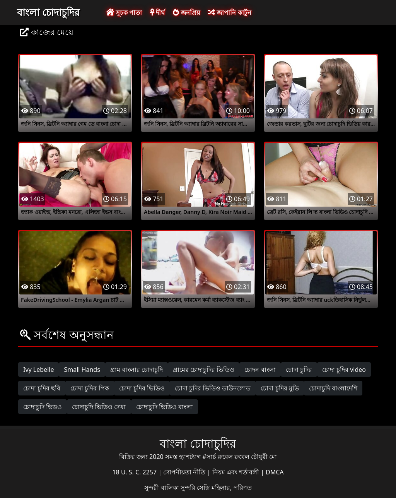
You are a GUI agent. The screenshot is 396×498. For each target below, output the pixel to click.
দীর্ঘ (157, 12)
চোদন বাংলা (259, 369)
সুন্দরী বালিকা (162, 487)
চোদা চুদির (299, 369)
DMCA (275, 472)
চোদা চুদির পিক (89, 388)
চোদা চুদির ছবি (41, 388)
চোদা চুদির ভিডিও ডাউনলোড (213, 388)
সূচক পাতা (124, 12)
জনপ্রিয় (186, 12)
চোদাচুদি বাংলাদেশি (333, 388)
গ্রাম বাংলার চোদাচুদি (136, 369)
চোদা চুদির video (344, 369)
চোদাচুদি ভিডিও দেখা (99, 406)
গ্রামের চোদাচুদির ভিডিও (203, 369)
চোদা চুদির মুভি (280, 388)
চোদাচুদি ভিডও (42, 406)
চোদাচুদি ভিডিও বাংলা (164, 406)
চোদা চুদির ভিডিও (142, 388)
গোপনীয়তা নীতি (185, 472)
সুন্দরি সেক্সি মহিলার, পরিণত (216, 487)
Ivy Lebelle (38, 369)
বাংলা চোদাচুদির (48, 12)
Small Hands (82, 369)
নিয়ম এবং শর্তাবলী (236, 472)
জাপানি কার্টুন (229, 12)
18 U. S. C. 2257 (135, 472)
